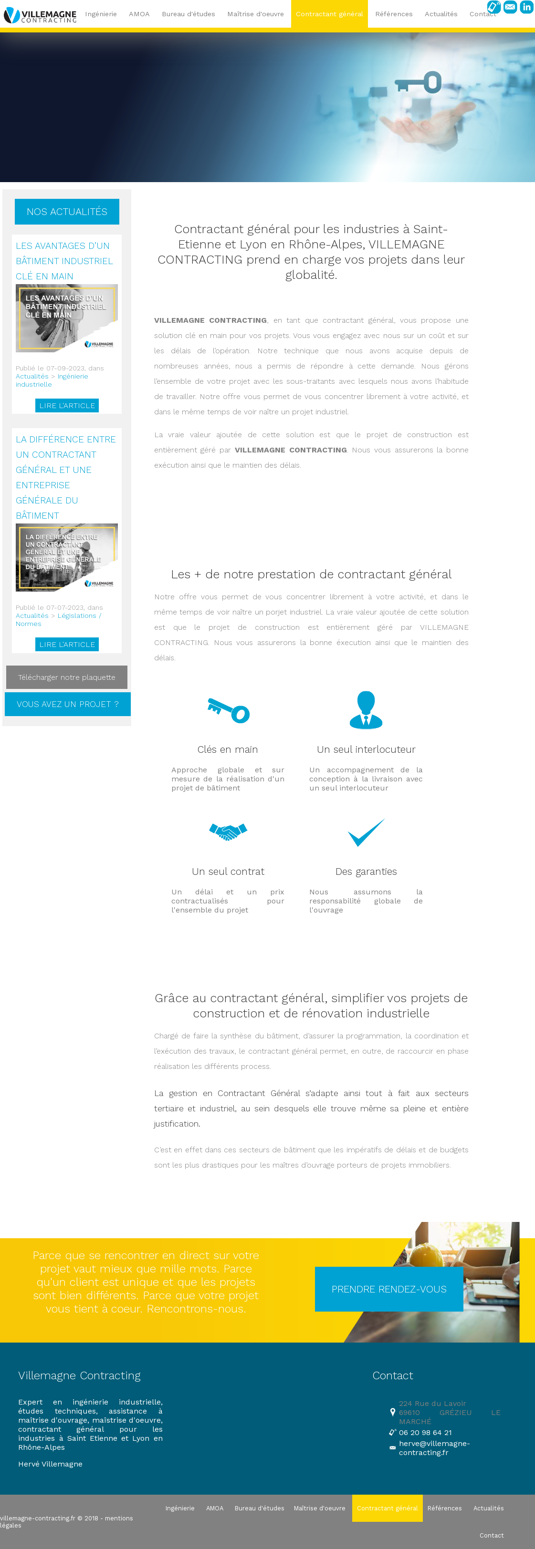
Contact (492, 1535)
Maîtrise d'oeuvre (255, 14)
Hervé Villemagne (50, 1463)
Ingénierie (101, 14)
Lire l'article (67, 405)
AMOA (139, 14)
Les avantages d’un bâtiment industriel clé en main (64, 261)
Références (394, 14)
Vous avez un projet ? (68, 704)
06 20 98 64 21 (425, 1432)
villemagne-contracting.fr (37, 1518)
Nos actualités (67, 211)
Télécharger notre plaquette (66, 677)
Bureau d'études (188, 14)
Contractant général (329, 14)
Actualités (32, 376)
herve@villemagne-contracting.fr (434, 1448)
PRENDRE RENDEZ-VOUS (389, 1289)
